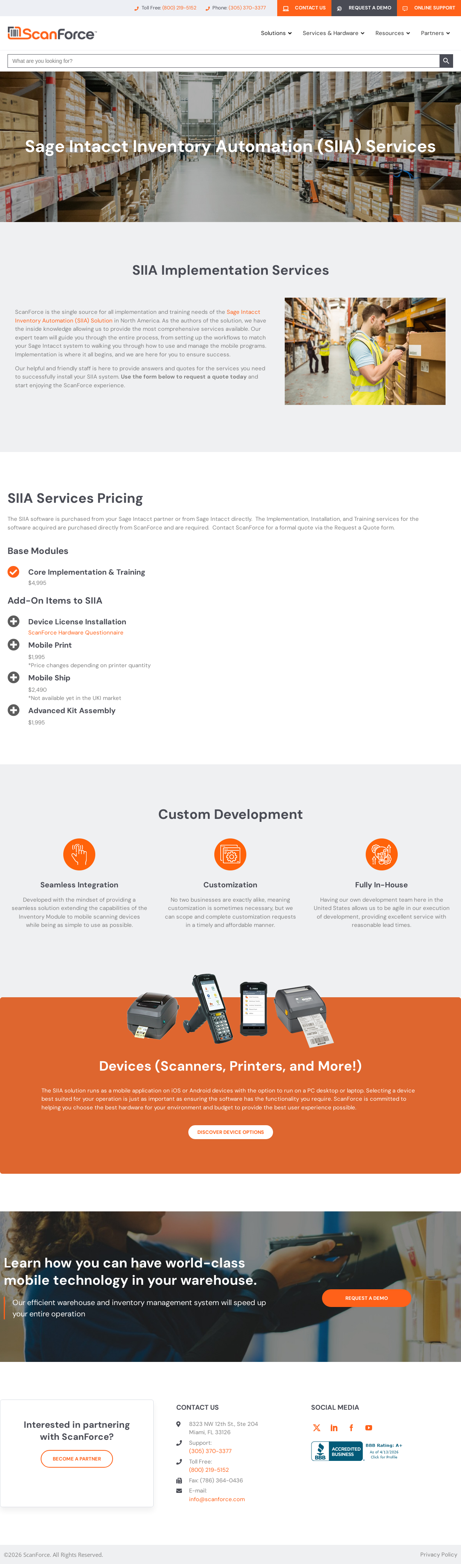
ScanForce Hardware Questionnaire (76, 632)
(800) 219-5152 (209, 1470)
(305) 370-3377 (210, 1451)
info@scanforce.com (217, 1499)
